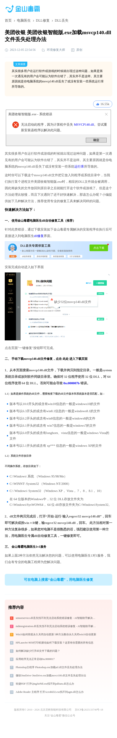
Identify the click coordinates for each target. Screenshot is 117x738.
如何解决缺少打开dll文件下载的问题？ (38, 650)
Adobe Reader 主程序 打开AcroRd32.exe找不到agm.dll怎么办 (50, 691)
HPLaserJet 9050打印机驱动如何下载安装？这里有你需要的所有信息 (54, 642)
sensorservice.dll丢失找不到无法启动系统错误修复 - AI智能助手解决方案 (57, 618)
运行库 (79, 166)
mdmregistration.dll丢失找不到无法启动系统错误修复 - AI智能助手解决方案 (57, 626)
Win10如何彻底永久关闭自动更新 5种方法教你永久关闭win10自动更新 (56, 634)
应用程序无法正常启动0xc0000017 (35, 659)
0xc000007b (71, 383)
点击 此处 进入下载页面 (72, 358)
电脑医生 (24, 20)
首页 (8, 20)
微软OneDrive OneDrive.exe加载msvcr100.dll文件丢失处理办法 (51, 675)
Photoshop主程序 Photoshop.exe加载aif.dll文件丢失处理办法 (49, 667)
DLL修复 (43, 20)
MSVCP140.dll (84, 124)
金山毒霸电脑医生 (23, 546)
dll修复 (39, 236)
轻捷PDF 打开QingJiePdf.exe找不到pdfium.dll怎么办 (45, 683)
